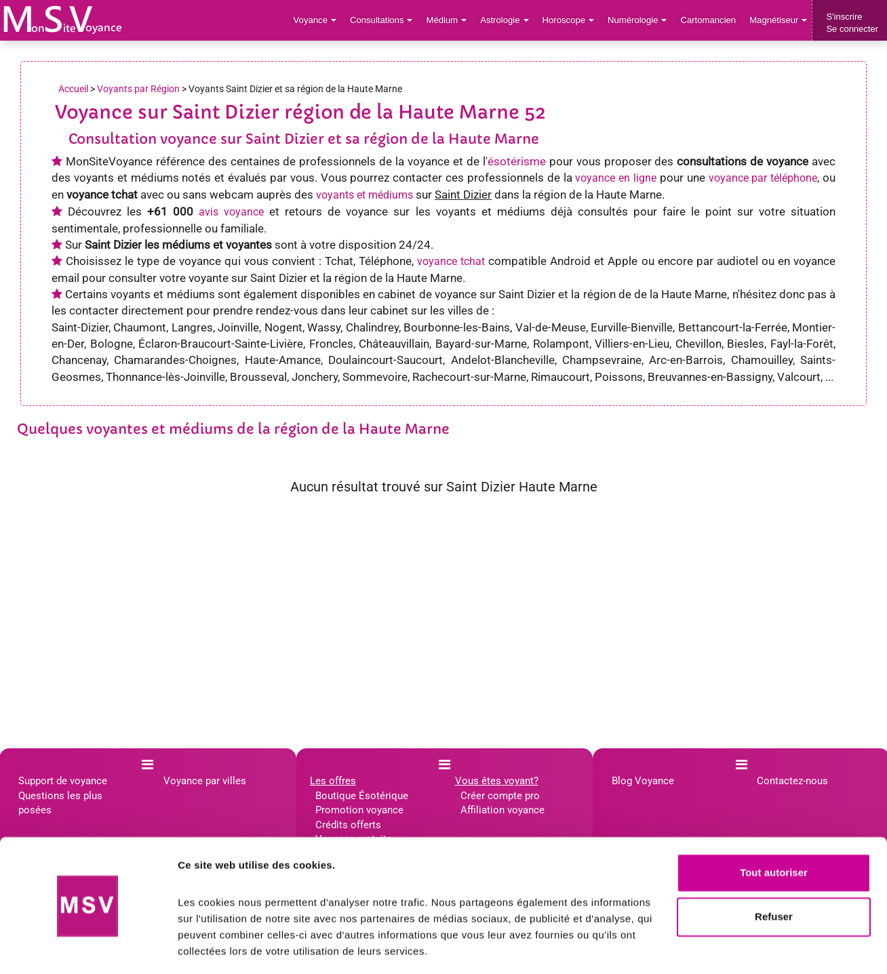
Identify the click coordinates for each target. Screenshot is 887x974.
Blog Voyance (643, 781)
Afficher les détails (223, 947)
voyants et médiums (364, 194)
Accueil (73, 88)
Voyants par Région (138, 88)
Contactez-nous (792, 781)
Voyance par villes (204, 781)
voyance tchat (451, 261)
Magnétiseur (779, 20)
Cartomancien (709, 20)
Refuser (774, 875)
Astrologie (507, 20)
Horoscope (569, 20)
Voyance (318, 20)
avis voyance (231, 211)
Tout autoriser (774, 831)
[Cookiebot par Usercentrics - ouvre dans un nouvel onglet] (87, 947)
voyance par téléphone (763, 177)
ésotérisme (517, 161)
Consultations (384, 20)
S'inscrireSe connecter (852, 23)
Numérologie (638, 20)
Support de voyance (62, 781)
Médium (449, 20)
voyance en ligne (615, 177)
